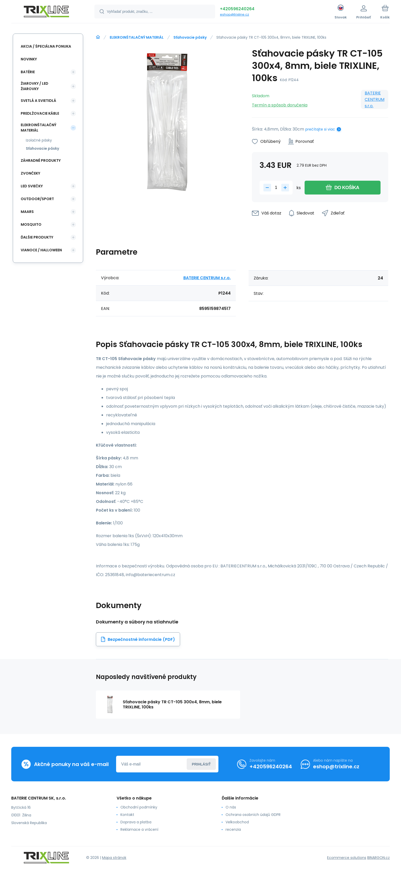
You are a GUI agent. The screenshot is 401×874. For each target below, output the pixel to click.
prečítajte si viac (320, 129)
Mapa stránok (114, 857)
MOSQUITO (31, 224)
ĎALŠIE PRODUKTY (37, 237)
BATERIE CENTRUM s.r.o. (374, 99)
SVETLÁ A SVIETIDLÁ (38, 100)
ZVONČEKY (30, 173)
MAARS (27, 211)
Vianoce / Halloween (41, 250)
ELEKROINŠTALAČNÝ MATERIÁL (137, 37)
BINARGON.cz (378, 857)
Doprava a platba (135, 822)
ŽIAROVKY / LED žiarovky (34, 86)
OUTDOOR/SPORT (37, 198)
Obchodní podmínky (138, 807)
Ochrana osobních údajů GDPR (253, 814)
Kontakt (127, 814)
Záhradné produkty (41, 160)
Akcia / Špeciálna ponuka (46, 46)
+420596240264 (237, 9)
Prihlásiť (201, 764)
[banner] (46, 12)
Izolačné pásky (39, 140)
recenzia (233, 829)
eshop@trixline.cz (234, 14)
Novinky (29, 59)
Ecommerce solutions (346, 857)
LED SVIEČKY (32, 186)
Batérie (28, 71)
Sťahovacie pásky (190, 37)
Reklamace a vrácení (139, 829)
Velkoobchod (237, 822)
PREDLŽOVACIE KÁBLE (40, 113)
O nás (231, 807)
